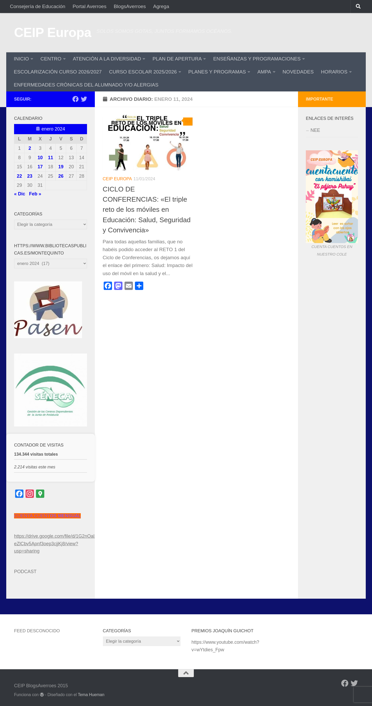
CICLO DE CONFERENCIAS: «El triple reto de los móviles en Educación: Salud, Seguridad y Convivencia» (147, 209)
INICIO (21, 58)
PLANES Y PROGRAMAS (217, 72)
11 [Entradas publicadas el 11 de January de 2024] (50, 157)
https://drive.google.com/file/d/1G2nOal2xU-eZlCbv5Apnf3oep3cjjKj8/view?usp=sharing (59, 544)
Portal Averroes (90, 6)
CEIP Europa (52, 32)
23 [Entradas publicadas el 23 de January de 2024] (29, 176)
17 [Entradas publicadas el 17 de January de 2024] (40, 166)
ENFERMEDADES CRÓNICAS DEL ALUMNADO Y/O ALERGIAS (86, 85)
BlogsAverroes (130, 6)
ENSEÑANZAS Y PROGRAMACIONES (257, 58)
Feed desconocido (37, 630)
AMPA (264, 72)
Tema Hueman (91, 694)
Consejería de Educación (37, 6)
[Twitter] (84, 99)
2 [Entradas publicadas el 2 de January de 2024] (29, 148)
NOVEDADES (298, 72)
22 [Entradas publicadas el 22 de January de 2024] (19, 176)
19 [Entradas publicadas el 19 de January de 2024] (61, 166)
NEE (315, 130)
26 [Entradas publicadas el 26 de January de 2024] (61, 176)
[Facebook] (75, 99)
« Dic (19, 193)
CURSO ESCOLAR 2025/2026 (143, 72)
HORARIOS (334, 72)
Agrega (161, 6)
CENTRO (50, 58)
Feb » (35, 193)
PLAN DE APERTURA (177, 58)
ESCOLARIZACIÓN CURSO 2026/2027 (58, 72)
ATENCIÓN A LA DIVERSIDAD (107, 58)
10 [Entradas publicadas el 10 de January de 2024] (40, 157)
